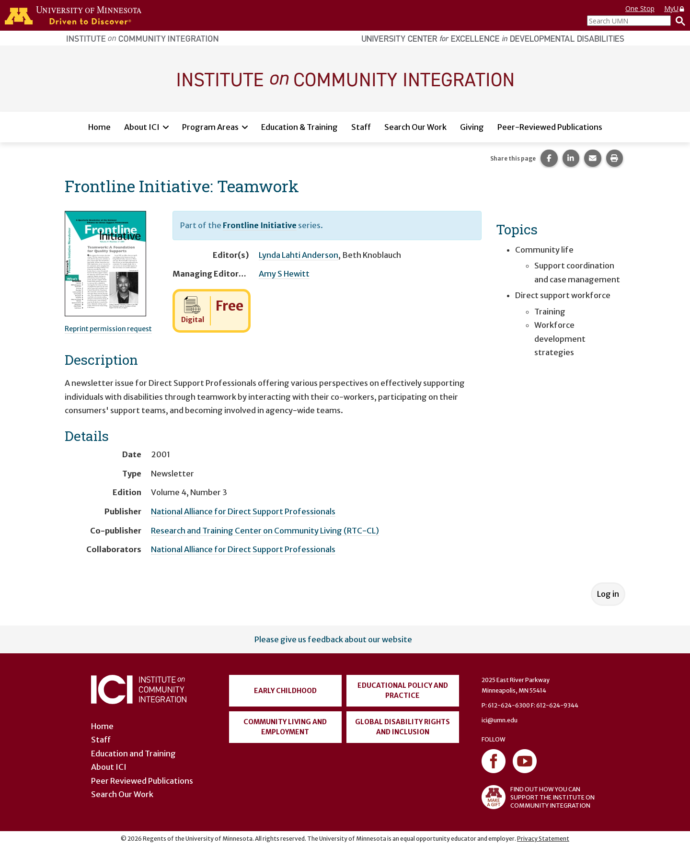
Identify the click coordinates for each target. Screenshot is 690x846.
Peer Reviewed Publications (142, 781)
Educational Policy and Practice (402, 690)
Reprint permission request (108, 328)
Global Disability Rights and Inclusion (402, 727)
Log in (608, 594)
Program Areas (210, 127)
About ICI (142, 127)
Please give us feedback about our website (333, 639)
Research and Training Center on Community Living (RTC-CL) (265, 530)
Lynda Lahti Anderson (298, 255)
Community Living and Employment (285, 727)
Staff (361, 127)
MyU (674, 8)
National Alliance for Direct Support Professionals (243, 511)
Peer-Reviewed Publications (549, 127)
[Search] (678, 20)
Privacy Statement (543, 838)
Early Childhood (285, 690)
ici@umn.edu (500, 720)
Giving (472, 127)
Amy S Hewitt (284, 273)
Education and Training (133, 753)
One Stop (640, 8)
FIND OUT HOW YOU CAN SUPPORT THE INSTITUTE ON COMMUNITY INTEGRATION (538, 797)
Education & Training (299, 127)
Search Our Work (415, 127)
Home (99, 127)
